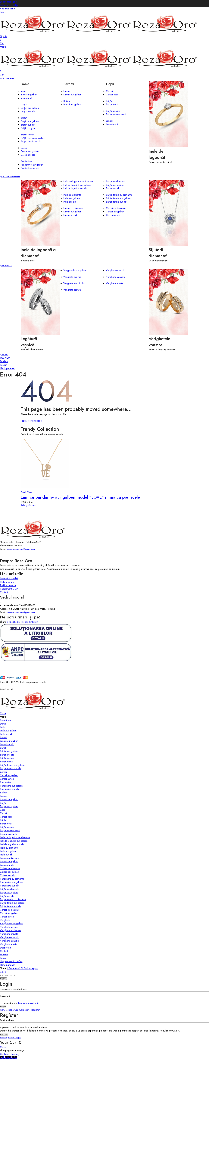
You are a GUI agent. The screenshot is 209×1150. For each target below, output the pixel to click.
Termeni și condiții (9, 5)
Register (4, 1034)
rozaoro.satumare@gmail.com (20, 549)
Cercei (24, 148)
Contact (4, 592)
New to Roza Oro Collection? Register (20, 1010)
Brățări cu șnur (113, 111)
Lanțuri (24, 104)
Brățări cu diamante (115, 181)
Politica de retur (8, 585)
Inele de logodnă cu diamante (78, 181)
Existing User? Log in (10, 1037)
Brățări (24, 118)
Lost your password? (28, 1003)
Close (3, 713)
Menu (3, 47)
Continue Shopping (9, 1054)
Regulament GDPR (9, 589)
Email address (8, 1020)
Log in (3, 1006)
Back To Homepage (31, 420)
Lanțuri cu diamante (73, 208)
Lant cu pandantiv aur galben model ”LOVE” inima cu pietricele (80, 497)
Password (6, 996)
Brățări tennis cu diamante (119, 195)
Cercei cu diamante (116, 208)
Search (3, 979)
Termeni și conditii (9, 578)
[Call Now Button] (8, 1057)
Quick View (26, 492)
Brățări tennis (27, 134)
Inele (23, 91)
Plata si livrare (7, 582)
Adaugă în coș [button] (28, 505)
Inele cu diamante (72, 195)
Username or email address (14, 989)
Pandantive (26, 161)
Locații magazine (8, 1)
